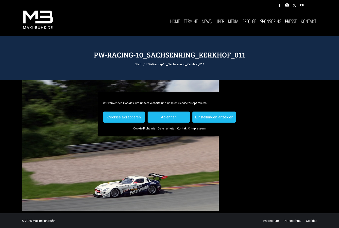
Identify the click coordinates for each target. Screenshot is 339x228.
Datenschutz (166, 128)
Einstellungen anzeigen (214, 117)
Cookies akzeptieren (124, 117)
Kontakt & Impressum (191, 128)
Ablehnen (168, 117)
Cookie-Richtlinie (144, 128)
